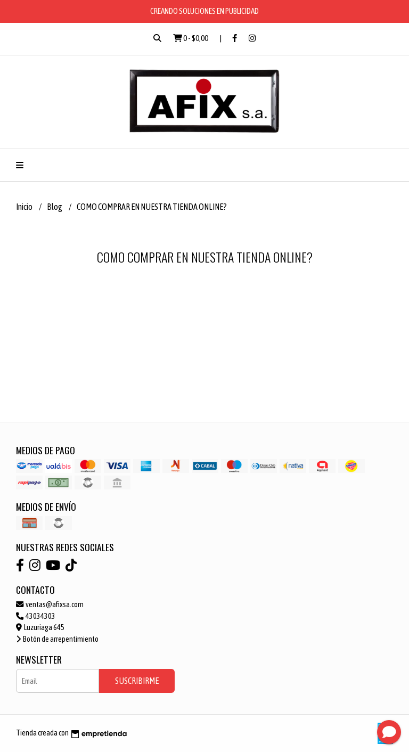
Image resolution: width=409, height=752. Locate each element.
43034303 (35, 616)
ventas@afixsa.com (50, 604)
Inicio (25, 206)
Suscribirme (137, 680)
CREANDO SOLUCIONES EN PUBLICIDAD (204, 10)
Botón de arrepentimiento (57, 639)
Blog (55, 206)
